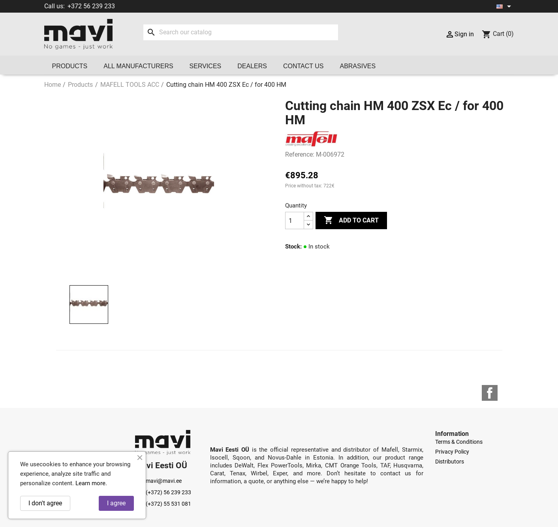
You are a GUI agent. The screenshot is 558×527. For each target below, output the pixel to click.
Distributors (449, 461)
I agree (116, 503)
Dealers (252, 66)
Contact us (303, 66)
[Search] (240, 32)
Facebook (490, 393)
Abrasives (358, 66)
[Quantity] (294, 220)
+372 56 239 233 (91, 6)
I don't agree (45, 503)
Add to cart (351, 220)
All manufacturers (138, 66)
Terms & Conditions (459, 442)
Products (70, 66)
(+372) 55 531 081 (163, 504)
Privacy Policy (452, 452)
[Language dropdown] (505, 6)
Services (206, 66)
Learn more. (91, 483)
